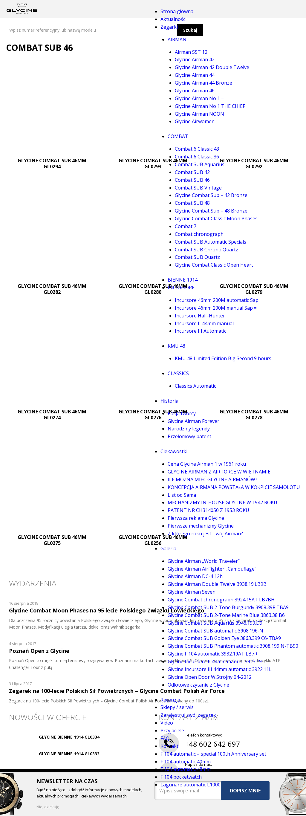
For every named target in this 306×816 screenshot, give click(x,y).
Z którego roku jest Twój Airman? (205, 533)
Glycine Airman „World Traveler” (204, 561)
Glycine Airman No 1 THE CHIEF (210, 106)
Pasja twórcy (182, 413)
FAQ (164, 738)
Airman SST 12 (191, 52)
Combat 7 (185, 226)
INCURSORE (181, 287)
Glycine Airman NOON (199, 114)
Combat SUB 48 (192, 203)
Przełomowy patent (189, 436)
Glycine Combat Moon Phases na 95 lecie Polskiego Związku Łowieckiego (106, 610)
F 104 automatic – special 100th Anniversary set (213, 754)
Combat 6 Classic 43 (197, 149)
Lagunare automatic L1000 (190, 784)
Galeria (168, 548)
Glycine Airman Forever (193, 421)
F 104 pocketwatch (181, 777)
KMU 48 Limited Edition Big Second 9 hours (223, 358)
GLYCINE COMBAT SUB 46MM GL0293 (153, 163)
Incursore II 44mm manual (204, 323)
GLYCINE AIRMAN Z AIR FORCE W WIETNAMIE (219, 471)
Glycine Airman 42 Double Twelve (212, 67)
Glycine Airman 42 (195, 59)
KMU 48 (176, 346)
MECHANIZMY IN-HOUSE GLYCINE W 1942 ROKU (222, 502)
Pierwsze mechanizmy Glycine (201, 525)
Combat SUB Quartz (197, 257)
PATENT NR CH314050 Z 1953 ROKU (208, 510)
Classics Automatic (195, 386)
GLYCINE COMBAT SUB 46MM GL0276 (153, 414)
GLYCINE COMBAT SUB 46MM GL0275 (52, 540)
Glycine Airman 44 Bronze (203, 83)
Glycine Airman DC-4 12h (195, 576)
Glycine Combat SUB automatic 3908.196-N (215, 630)
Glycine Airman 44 (195, 75)
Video (166, 722)
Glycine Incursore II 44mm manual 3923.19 (215, 661)
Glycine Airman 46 (195, 90)
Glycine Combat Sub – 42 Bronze (211, 195)
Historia (169, 401)
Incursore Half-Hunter (200, 315)
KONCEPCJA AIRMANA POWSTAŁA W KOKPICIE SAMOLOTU (234, 487)
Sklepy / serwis (177, 707)
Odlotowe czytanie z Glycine (198, 684)
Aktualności (173, 19)
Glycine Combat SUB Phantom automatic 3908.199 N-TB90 (233, 646)
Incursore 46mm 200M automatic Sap (216, 300)
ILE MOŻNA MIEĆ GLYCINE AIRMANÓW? (212, 479)
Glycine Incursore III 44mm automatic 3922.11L (220, 669)
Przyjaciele (172, 730)
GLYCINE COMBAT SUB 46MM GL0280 (153, 289)
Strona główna (176, 11)
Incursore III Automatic (200, 331)
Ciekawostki (173, 451)
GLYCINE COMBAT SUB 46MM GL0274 (52, 414)
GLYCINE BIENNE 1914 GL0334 (69, 737)
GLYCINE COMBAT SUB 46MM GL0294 (52, 163)
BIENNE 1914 (183, 279)
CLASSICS (178, 373)
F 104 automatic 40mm (185, 761)
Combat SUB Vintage (198, 187)
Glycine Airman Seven (191, 592)
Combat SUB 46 (192, 180)
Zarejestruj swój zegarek (188, 715)
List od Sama (182, 495)
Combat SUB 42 (192, 172)
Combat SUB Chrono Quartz (206, 249)
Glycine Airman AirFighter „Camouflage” (212, 569)
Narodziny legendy (189, 428)
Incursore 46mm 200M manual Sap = (216, 308)
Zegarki (169, 27)
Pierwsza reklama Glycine (196, 518)
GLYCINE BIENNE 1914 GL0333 (69, 754)
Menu (95, 9)
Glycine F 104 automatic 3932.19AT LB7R (212, 653)
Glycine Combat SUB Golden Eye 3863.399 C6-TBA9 (224, 638)
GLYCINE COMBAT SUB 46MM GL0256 (153, 540)
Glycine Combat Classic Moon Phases (216, 218)
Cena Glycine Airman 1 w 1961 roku (207, 464)
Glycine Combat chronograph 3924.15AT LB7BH (221, 599)
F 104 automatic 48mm (185, 769)
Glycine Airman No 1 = (199, 98)
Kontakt (169, 746)
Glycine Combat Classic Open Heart (214, 265)
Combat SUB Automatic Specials (210, 242)
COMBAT (178, 136)
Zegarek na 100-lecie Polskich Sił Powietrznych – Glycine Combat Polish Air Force (117, 690)
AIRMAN (177, 39)
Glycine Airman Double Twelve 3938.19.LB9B (217, 584)
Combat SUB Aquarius (199, 164)
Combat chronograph (199, 234)
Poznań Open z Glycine (39, 650)
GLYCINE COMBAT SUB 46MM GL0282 (52, 289)
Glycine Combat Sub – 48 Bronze (211, 210)
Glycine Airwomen (195, 121)
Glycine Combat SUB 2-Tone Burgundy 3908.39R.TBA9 (228, 607)
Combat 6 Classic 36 (197, 156)
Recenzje (170, 699)
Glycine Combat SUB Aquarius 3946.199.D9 (215, 623)
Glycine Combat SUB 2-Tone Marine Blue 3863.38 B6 (226, 615)
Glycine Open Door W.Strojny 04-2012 (210, 677)
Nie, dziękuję (47, 806)
